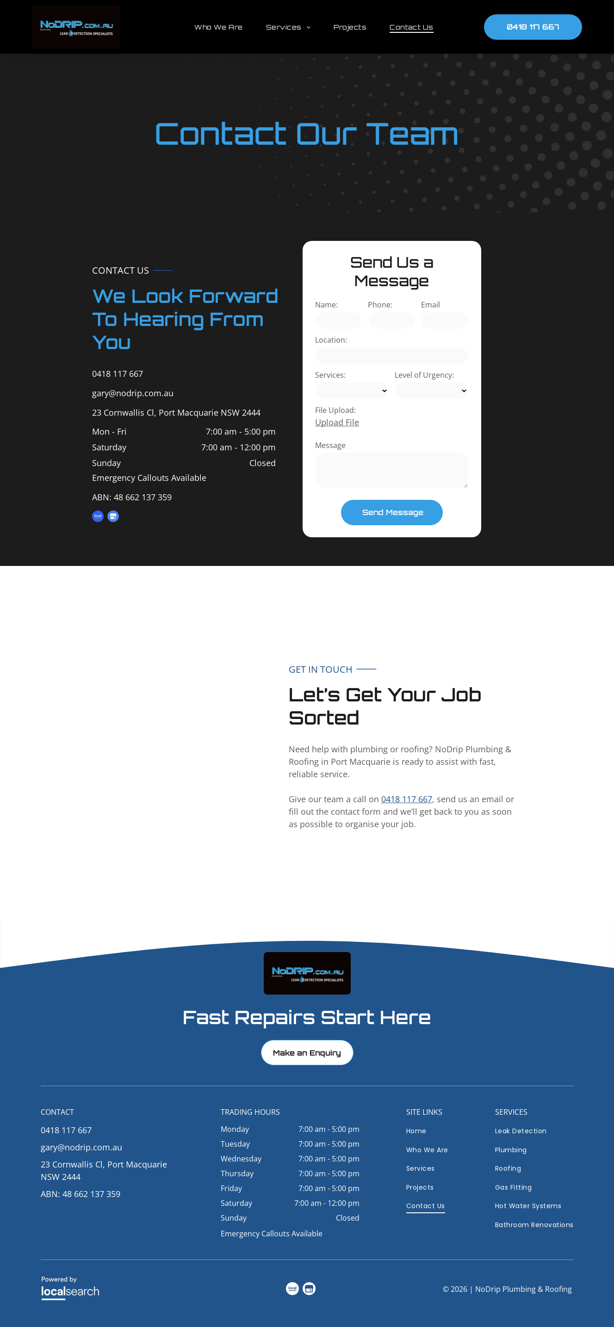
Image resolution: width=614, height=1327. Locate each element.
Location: (331, 340)
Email (430, 305)
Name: (326, 305)
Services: (330, 375)
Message (330, 445)
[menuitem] (212, 27)
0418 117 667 (117, 373)
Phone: (380, 305)
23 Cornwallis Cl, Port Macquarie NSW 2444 (176, 412)
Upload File (337, 422)
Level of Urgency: (424, 375)
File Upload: (335, 410)
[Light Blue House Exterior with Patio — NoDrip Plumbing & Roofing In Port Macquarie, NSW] (123, 743)
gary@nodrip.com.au (133, 393)
